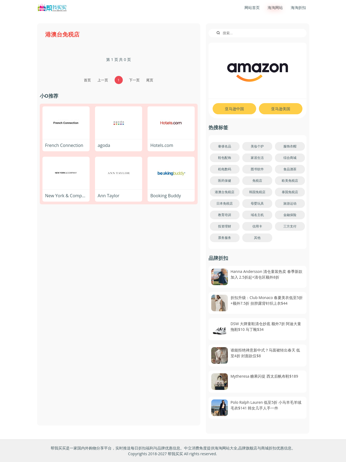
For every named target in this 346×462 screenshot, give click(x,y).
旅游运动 (289, 203)
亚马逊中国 (234, 108)
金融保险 (289, 214)
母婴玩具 (257, 203)
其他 (257, 237)
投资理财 (224, 226)
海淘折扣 (298, 7)
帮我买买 (175, 453)
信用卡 (257, 226)
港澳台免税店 (224, 192)
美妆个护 (257, 146)
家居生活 (257, 157)
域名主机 (257, 214)
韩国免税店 (257, 192)
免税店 (257, 180)
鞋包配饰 (224, 157)
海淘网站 (275, 7)
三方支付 (289, 226)
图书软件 (257, 169)
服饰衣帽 (289, 146)
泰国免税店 (290, 192)
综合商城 (289, 157)
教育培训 (224, 214)
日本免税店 (224, 203)
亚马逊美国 (280, 108)
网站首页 (252, 7)
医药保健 (224, 180)
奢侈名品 (224, 146)
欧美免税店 (290, 180)
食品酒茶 (289, 169)
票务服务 (224, 237)
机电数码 (224, 169)
